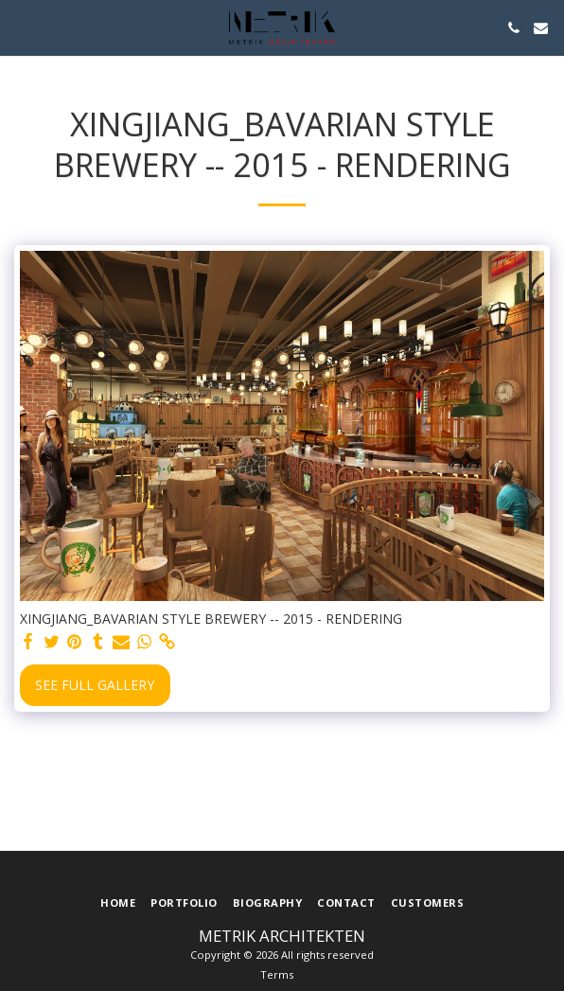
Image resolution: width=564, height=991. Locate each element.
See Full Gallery (94, 685)
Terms (276, 974)
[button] (21, 27)
